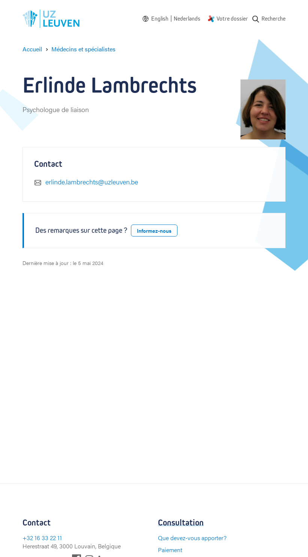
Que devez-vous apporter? (192, 537)
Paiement (170, 549)
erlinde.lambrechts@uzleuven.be (91, 181)
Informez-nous (154, 230)
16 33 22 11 (48, 537)
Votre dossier (232, 18)
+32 (29, 537)
